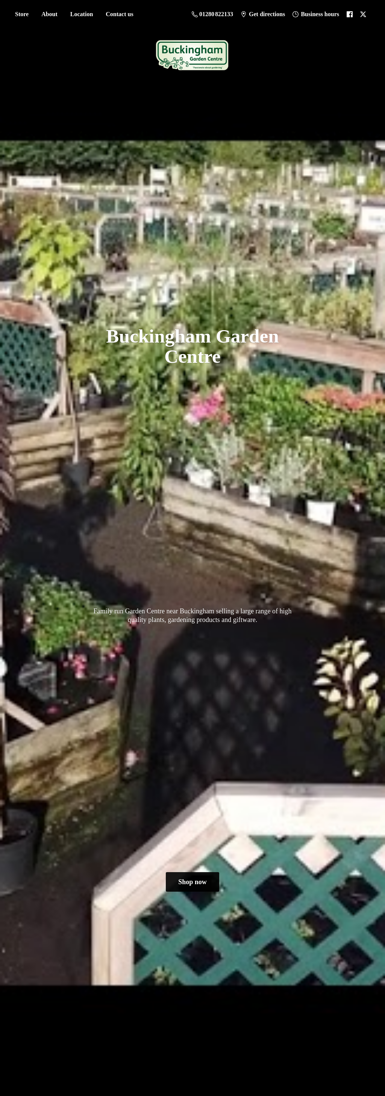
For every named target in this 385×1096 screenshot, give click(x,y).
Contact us (119, 14)
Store (22, 14)
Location (81, 14)
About (49, 14)
